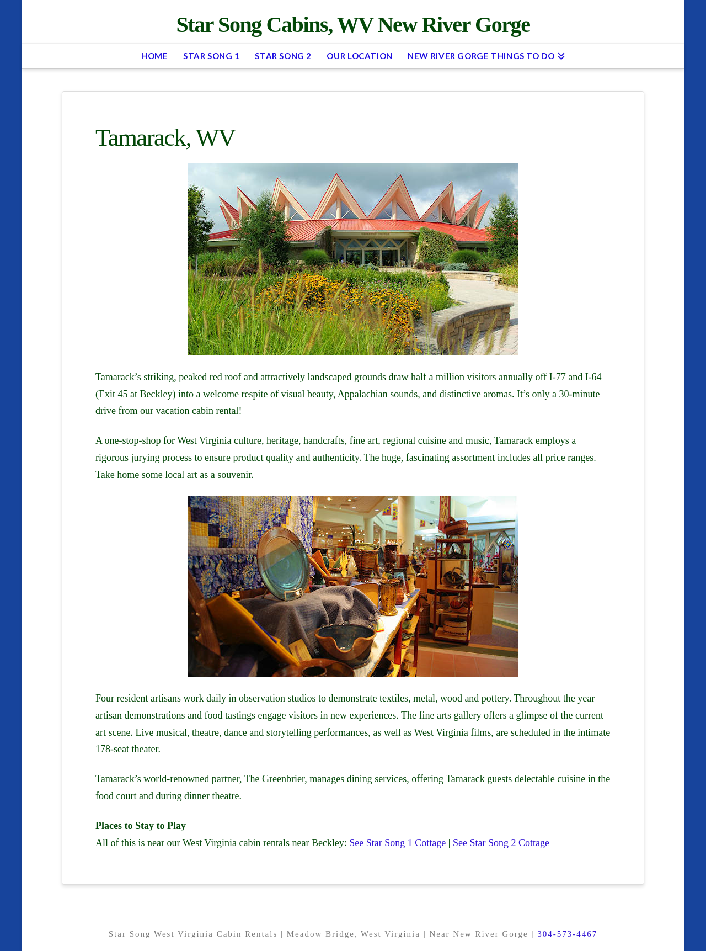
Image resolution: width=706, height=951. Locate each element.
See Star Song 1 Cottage (397, 842)
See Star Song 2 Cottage (501, 842)
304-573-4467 (567, 933)
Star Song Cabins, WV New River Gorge (353, 25)
